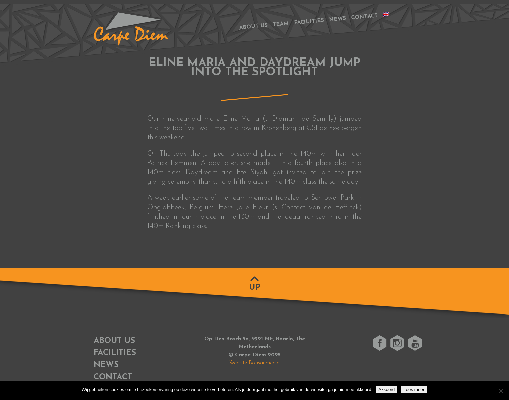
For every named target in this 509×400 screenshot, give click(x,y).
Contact (364, 17)
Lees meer (414, 389)
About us (253, 27)
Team (281, 24)
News (337, 19)
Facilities (309, 22)
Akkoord (386, 389)
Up (254, 288)
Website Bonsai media (254, 363)
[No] (500, 390)
